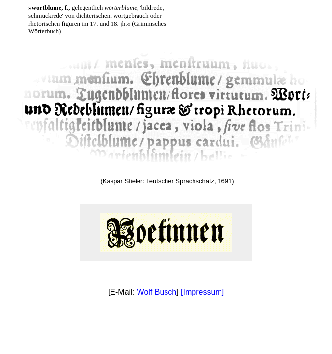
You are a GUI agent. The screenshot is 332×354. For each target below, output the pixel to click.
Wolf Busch (157, 292)
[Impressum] (202, 292)
